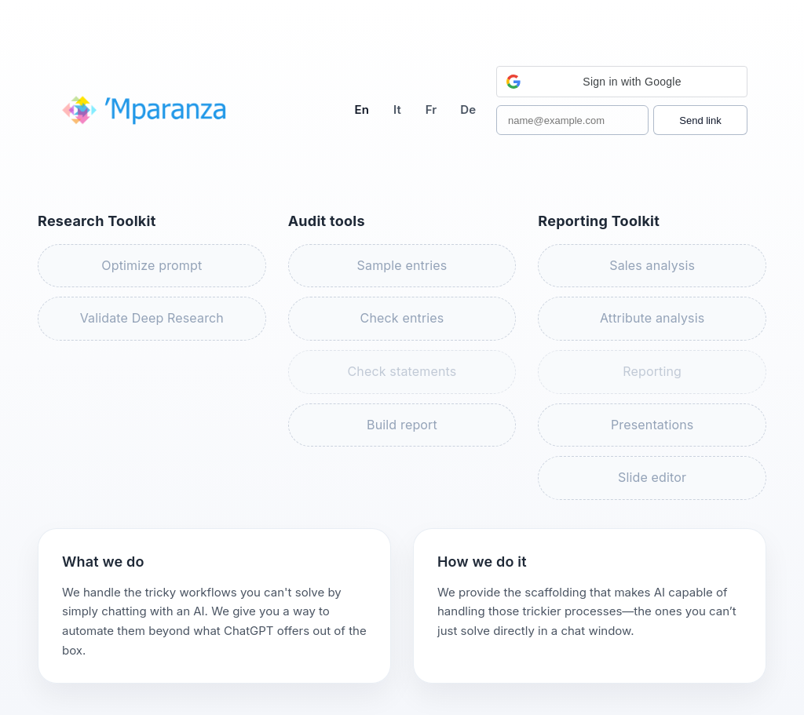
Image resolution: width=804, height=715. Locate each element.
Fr (431, 109)
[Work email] (572, 120)
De (468, 109)
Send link (700, 120)
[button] (621, 81)
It (397, 109)
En (362, 109)
